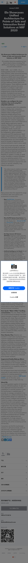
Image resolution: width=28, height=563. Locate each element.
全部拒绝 (14, 292)
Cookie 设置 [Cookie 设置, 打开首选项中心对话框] (14, 297)
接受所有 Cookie (14, 288)
